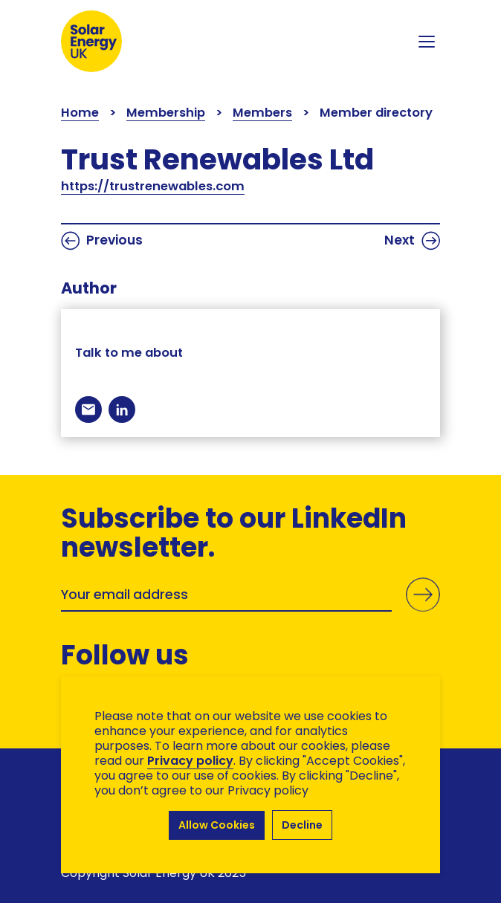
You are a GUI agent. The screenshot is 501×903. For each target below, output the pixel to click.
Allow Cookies (216, 825)
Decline (302, 825)
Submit (423, 594)
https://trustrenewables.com (153, 186)
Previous (102, 240)
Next (412, 240)
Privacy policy (190, 760)
